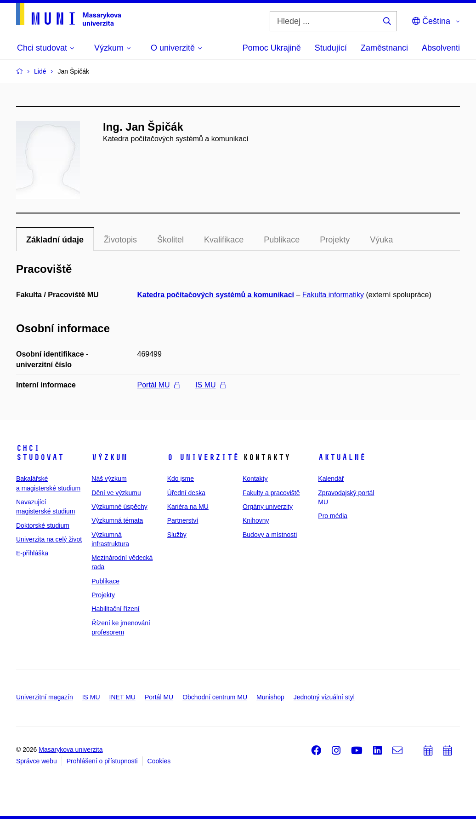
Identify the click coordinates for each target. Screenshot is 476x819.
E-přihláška (32, 553)
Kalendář (331, 478)
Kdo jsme (180, 478)
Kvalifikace (224, 239)
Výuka (381, 239)
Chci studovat (40, 452)
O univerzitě (203, 457)
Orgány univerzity (268, 506)
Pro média (332, 515)
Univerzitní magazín (44, 697)
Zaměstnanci (384, 47)
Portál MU (158, 385)
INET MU (122, 697)
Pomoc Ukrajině (272, 47)
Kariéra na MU (188, 506)
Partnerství (182, 520)
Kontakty (255, 478)
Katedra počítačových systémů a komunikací (215, 295)
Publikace (282, 239)
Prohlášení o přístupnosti (102, 761)
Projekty (335, 239)
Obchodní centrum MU (214, 697)
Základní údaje (55, 239)
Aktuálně (342, 457)
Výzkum (109, 457)
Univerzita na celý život (49, 539)
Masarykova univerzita (70, 749)
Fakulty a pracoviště (271, 492)
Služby (177, 534)
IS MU (210, 385)
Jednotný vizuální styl (324, 697)
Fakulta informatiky (333, 295)
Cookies (159, 761)
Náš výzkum (108, 478)
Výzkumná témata (117, 520)
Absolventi (441, 47)
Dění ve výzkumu (116, 492)
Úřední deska (186, 492)
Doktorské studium (42, 525)
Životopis (120, 239)
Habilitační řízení (115, 608)
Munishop (270, 697)
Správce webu (36, 761)
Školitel (170, 239)
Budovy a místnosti (270, 534)
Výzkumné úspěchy (119, 506)
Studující (331, 47)
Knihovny (256, 520)
